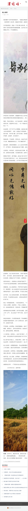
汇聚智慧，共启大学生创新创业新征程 (12, 472)
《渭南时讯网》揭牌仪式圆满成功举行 (12, 484)
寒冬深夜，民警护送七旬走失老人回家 (12, 490)
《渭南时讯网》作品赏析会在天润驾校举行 (14, 475)
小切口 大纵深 (7, 469)
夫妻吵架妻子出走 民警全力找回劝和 (12, 493)
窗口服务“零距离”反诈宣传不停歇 (11, 481)
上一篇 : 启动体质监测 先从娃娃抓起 (11, 461)
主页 (11, 8)
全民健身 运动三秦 (8, 496)
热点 (15, 8)
